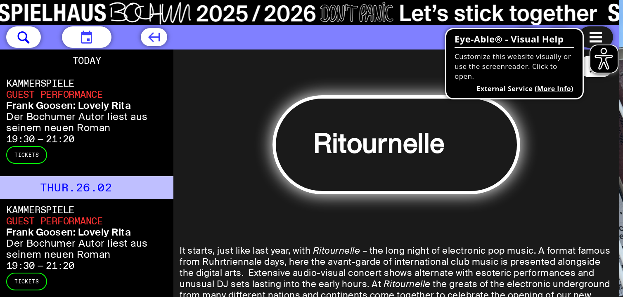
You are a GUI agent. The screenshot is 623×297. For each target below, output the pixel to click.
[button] (23, 37)
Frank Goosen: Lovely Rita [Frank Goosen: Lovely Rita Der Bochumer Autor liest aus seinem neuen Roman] (68, 105)
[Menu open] (595, 37)
